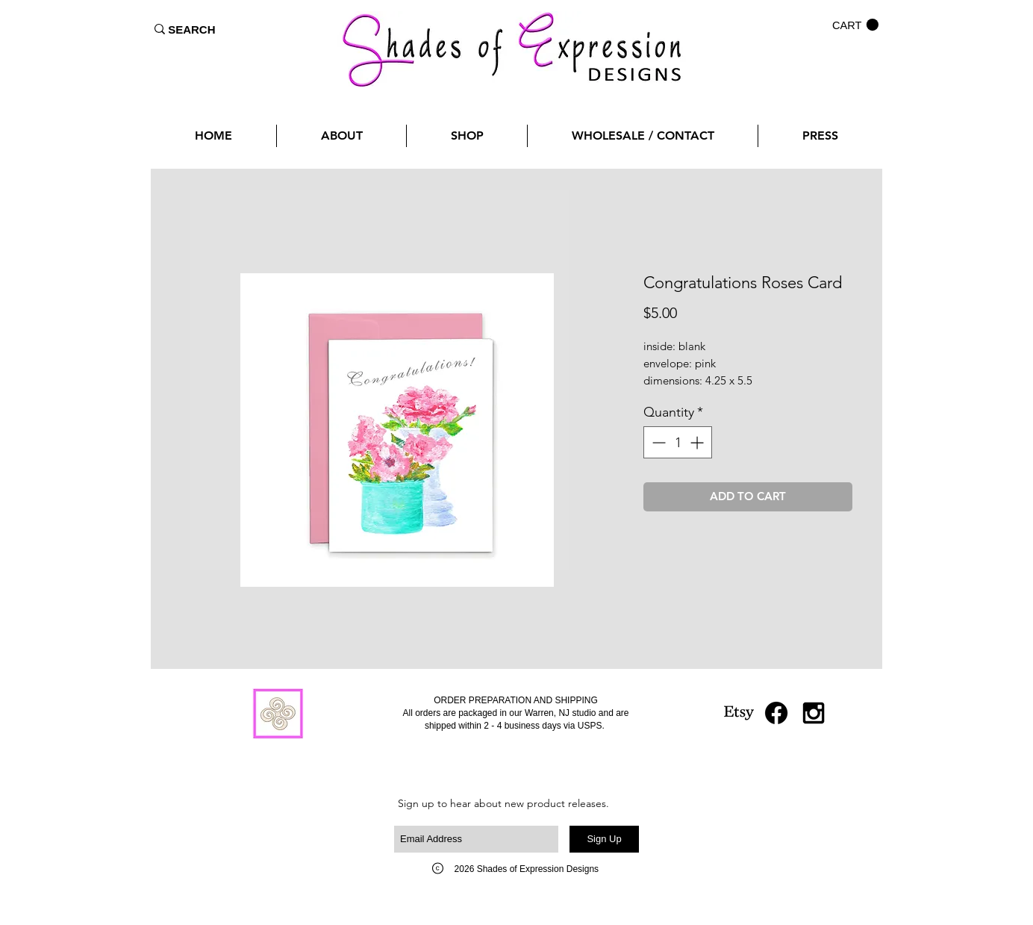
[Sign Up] (604, 839)
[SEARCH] (192, 29)
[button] (855, 25)
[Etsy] (739, 713)
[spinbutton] (678, 442)
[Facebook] (776, 713)
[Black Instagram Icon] (813, 713)
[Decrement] (657, 442)
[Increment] (698, 442)
